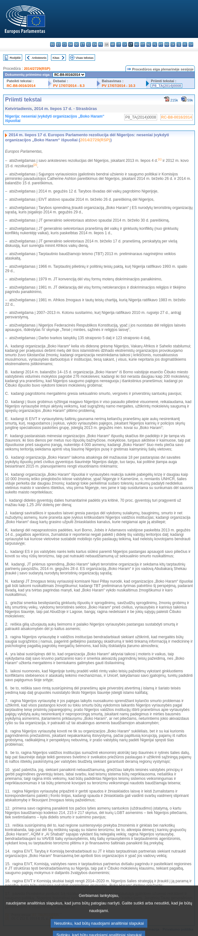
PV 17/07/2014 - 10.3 (118, 86)
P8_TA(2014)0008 (166, 86)
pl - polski (154, 44)
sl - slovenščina (178, 44)
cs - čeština (64, 44)
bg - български (52, 44)
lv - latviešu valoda (124, 44)
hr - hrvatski (112, 44)
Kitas (56, 57)
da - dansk (70, 44)
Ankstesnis (39, 57)
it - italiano (118, 44)
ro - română (166, 44)
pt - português (160, 44)
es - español (58, 44)
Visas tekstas (84, 57)
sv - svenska (190, 44)
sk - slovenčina (172, 44)
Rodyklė (15, 57)
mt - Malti (142, 44)
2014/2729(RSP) (37, 68)
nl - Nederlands (148, 44)
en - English (94, 44)
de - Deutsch (76, 44)
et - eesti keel (82, 44)
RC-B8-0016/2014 (21, 86)
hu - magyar (136, 44)
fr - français (100, 44)
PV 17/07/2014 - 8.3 (69, 86)
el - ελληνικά (88, 44)
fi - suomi (184, 44)
